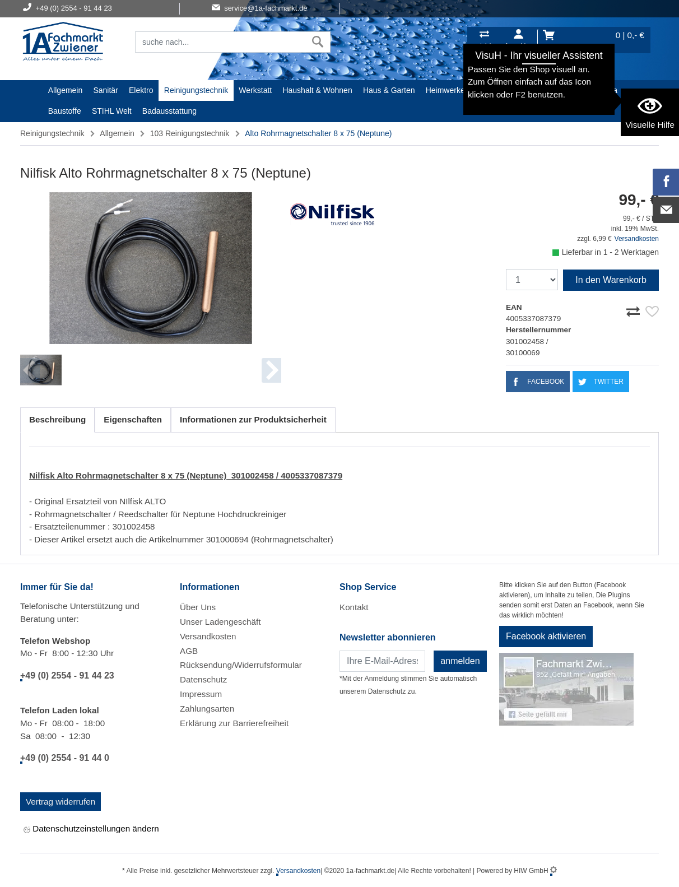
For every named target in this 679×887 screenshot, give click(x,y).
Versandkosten (637, 239)
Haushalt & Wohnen (317, 90)
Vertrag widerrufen (60, 801)
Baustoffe (64, 110)
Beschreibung (57, 419)
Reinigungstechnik (196, 90)
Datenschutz (203, 679)
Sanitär (105, 90)
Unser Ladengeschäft (220, 621)
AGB (189, 651)
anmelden (460, 661)
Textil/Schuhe (501, 90)
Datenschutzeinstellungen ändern (91, 829)
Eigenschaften (133, 419)
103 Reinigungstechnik (190, 133)
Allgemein (65, 90)
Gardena (602, 90)
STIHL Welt (112, 110)
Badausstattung (169, 110)
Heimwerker (447, 90)
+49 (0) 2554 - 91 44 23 (67, 675)
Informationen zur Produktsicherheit (253, 419)
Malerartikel (556, 90)
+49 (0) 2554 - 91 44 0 (64, 758)
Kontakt (354, 607)
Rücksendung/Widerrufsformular (241, 665)
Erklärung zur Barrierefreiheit (234, 723)
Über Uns (198, 607)
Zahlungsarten (207, 708)
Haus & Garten (389, 90)
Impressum (201, 694)
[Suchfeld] (220, 42)
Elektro (141, 90)
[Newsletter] (382, 661)
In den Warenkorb (611, 280)
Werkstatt (255, 90)
